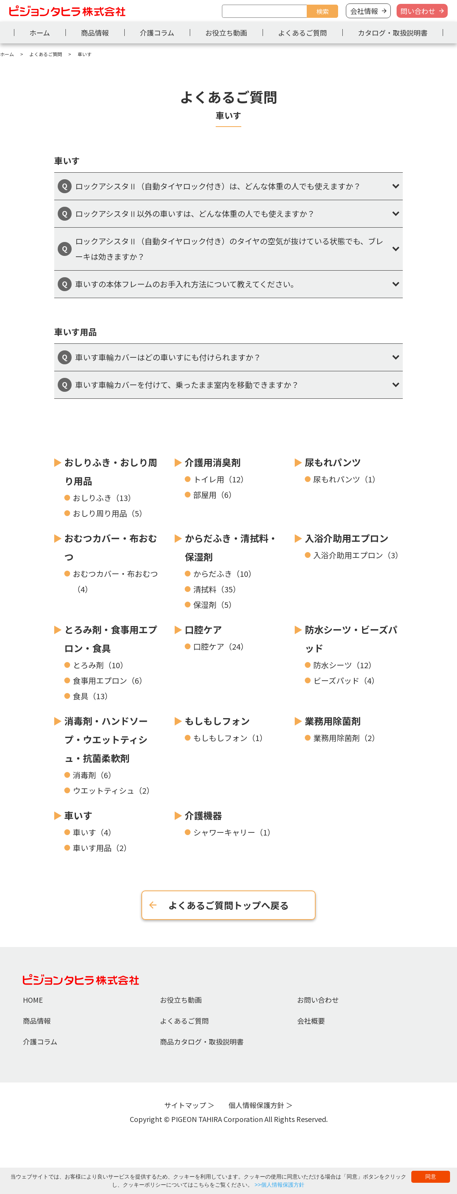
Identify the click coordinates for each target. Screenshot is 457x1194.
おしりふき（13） (104, 497)
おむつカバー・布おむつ (110, 547)
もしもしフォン (217, 720)
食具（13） (92, 696)
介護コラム (157, 32)
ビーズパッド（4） (346, 680)
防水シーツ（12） (344, 665)
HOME (33, 1000)
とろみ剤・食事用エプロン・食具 (110, 639)
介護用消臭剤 (213, 462)
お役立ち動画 (226, 32)
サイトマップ (185, 1105)
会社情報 (364, 11)
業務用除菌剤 (333, 720)
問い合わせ (417, 11)
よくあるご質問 (302, 32)
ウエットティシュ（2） (113, 790)
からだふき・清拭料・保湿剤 (231, 547)
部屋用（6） (214, 494)
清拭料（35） (217, 589)
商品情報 (95, 32)
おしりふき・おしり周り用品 (110, 471)
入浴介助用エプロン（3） (358, 555)
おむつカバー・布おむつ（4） (115, 581)
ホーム (39, 32)
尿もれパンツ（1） (346, 479)
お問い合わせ (318, 1000)
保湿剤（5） (214, 604)
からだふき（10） (224, 573)
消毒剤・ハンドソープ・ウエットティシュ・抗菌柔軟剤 (106, 739)
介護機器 (203, 815)
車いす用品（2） (102, 847)
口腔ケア (203, 629)
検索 (322, 11)
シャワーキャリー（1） (234, 832)
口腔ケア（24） (220, 646)
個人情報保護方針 (256, 1105)
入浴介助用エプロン (346, 538)
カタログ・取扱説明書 (393, 32)
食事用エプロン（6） (110, 680)
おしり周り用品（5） (110, 513)
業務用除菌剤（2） (346, 737)
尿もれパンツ (333, 462)
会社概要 (311, 1021)
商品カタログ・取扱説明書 (202, 1041)
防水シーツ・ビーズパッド (351, 639)
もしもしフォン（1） (230, 737)
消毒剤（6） (94, 775)
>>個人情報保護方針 (279, 1185)
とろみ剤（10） (100, 665)
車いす (78, 815)
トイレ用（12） (220, 479)
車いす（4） (94, 832)
